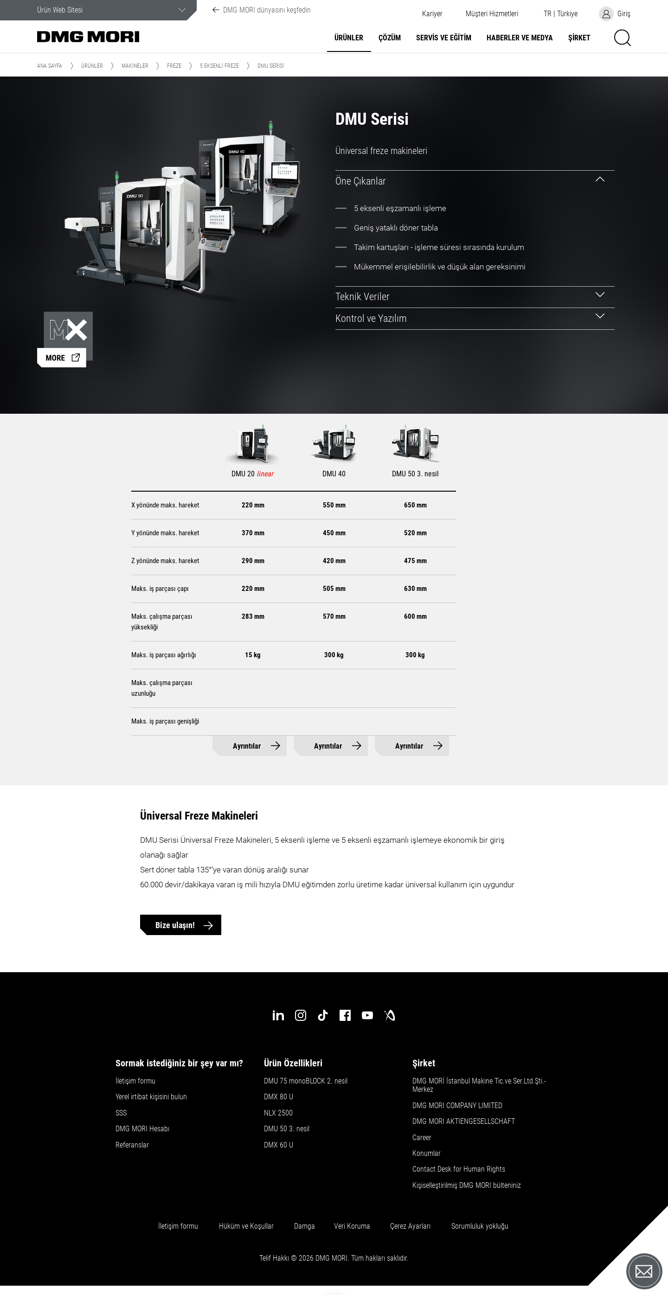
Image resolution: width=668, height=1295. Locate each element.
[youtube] (367, 1015)
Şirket (579, 38)
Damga (304, 1226)
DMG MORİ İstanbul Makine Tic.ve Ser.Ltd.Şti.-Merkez (479, 1085)
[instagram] (300, 1015)
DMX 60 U (278, 1145)
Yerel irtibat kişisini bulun (151, 1097)
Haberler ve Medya (520, 38)
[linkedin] (278, 1015)
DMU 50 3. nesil (286, 1129)
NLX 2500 (278, 1113)
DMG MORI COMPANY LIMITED (457, 1106)
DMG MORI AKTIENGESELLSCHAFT (463, 1121)
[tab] (475, 181)
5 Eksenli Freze (219, 66)
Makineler (135, 66)
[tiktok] (323, 1015)
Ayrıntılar (247, 746)
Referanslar (132, 1145)
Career (421, 1138)
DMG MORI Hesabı (142, 1129)
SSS (121, 1113)
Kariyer (432, 14)
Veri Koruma (352, 1226)
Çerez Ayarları (410, 1226)
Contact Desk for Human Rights (458, 1169)
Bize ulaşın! (176, 925)
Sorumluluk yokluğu (479, 1226)
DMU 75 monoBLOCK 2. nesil (305, 1081)
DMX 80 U (278, 1097)
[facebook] (345, 1015)
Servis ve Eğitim (443, 38)
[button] (491, 14)
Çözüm (390, 38)
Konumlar (426, 1153)
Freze (174, 66)
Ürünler (348, 38)
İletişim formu (135, 1081)
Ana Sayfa (49, 66)
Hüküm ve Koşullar (246, 1226)
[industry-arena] (389, 1015)
